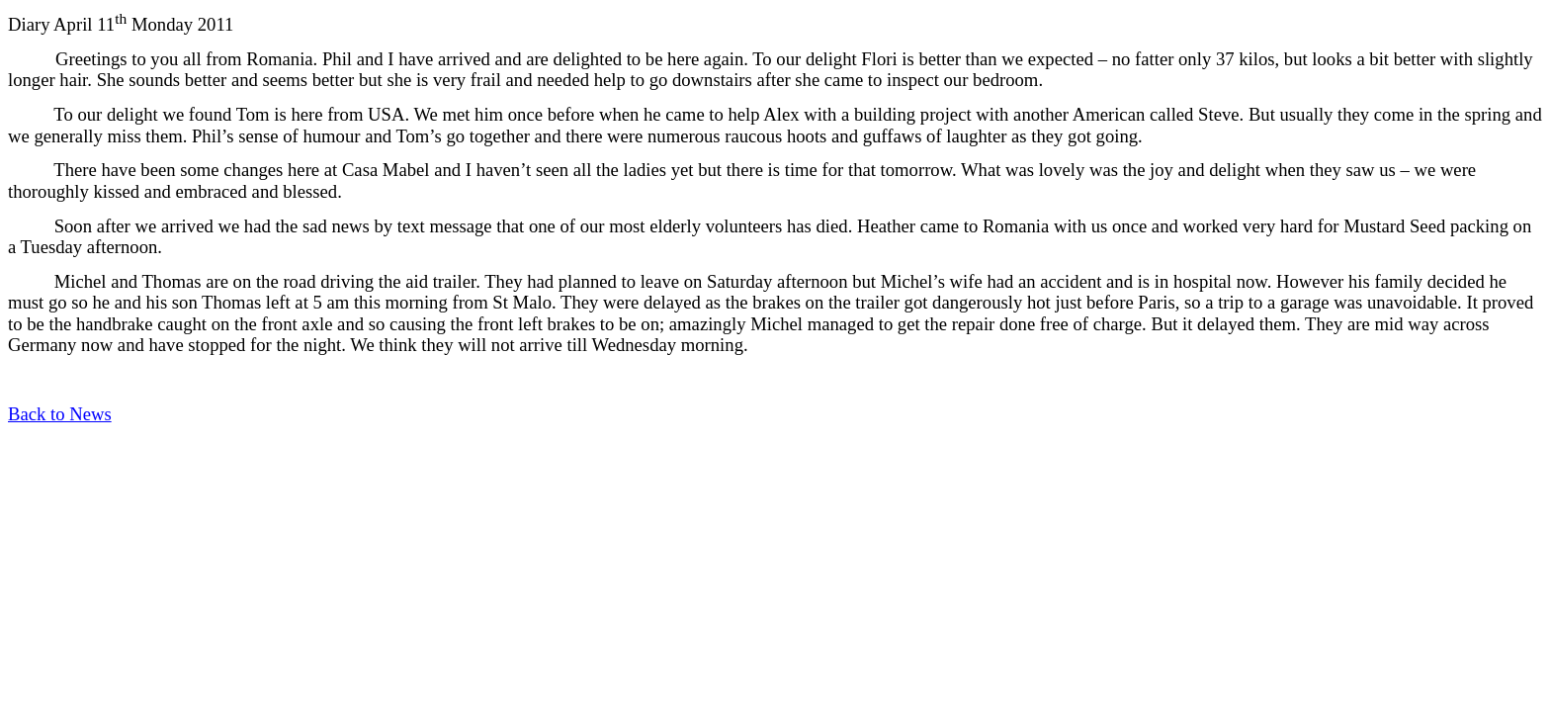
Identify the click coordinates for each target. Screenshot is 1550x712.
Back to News (60, 413)
